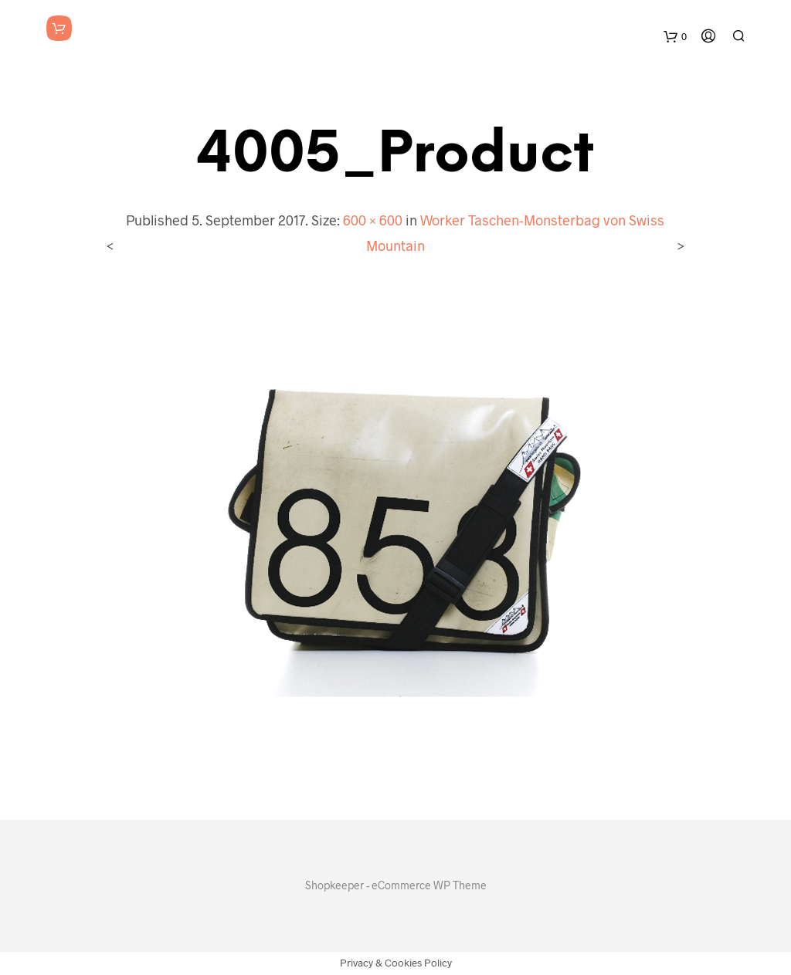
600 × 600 (372, 220)
